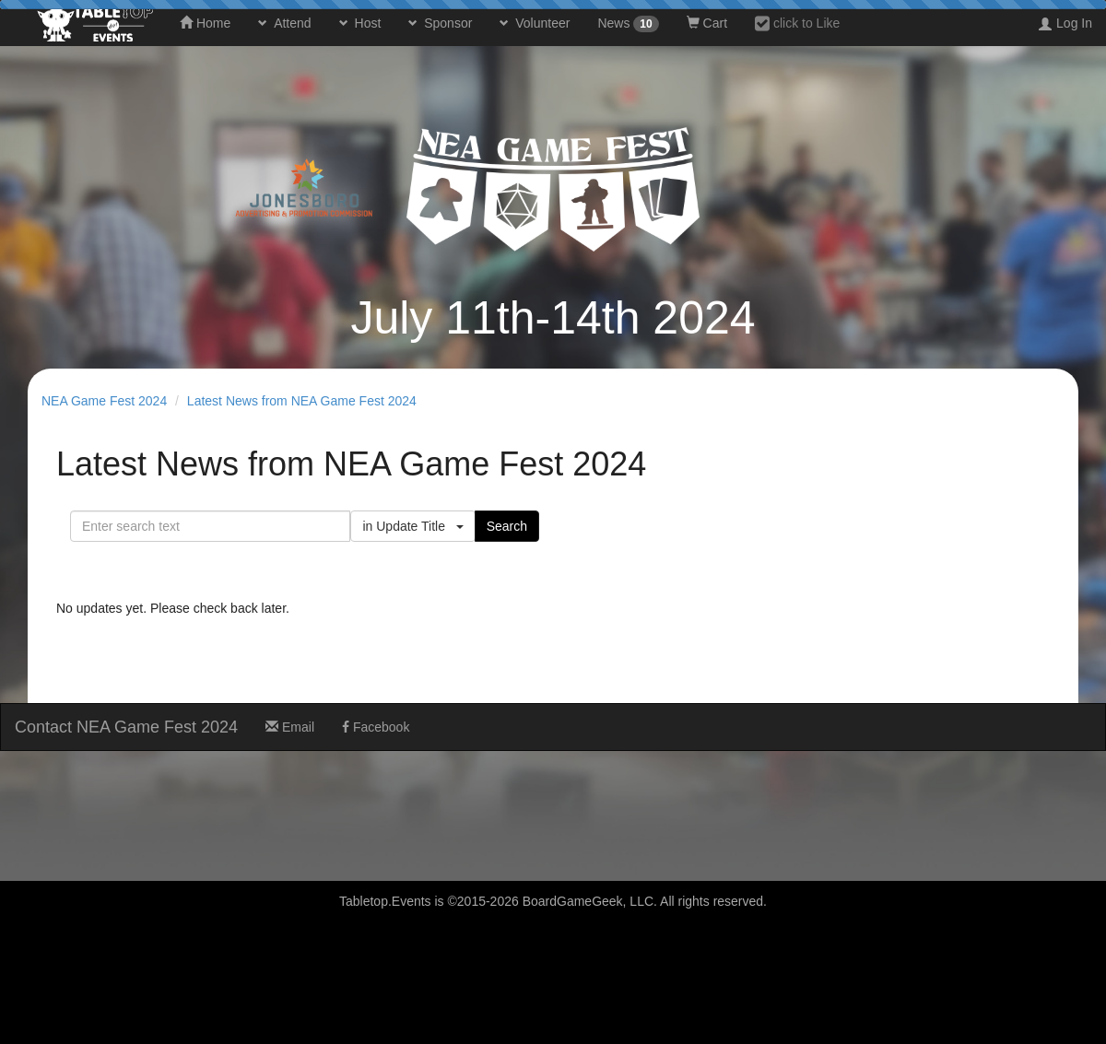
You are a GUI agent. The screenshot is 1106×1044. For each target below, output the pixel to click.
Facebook (375, 727)
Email (289, 727)
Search (507, 526)
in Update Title (412, 526)
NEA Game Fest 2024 (104, 400)
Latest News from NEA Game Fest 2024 (302, 400)
